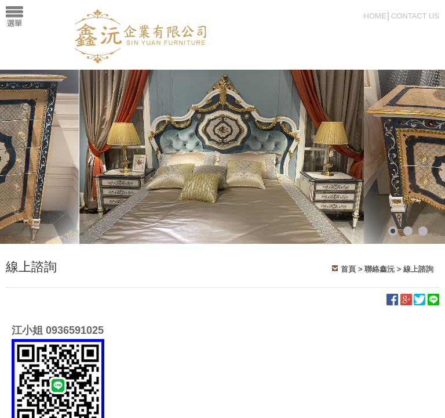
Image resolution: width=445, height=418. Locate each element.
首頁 (348, 269)
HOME (375, 16)
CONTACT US (415, 16)
